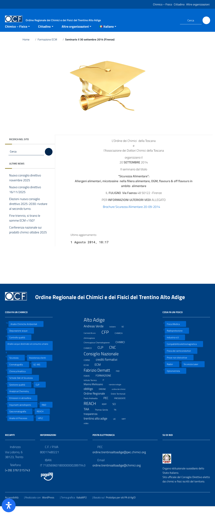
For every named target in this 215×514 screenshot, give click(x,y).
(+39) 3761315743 (17, 477)
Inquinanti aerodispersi (22, 412)
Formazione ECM (49, 46)
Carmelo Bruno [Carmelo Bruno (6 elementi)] (92, 340)
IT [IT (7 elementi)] (105, 387)
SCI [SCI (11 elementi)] (116, 411)
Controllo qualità (19, 344)
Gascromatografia (19, 418)
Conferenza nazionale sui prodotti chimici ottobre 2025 (28, 239)
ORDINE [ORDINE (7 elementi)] (104, 396)
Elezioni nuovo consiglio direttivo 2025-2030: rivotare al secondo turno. (28, 211)
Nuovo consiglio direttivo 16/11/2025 (25, 197)
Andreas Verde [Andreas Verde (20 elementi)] (96, 333)
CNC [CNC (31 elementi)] (114, 354)
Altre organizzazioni (198, 4)
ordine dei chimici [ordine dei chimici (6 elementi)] (121, 396)
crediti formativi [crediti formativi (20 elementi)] (109, 366)
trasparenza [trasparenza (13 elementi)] (93, 421)
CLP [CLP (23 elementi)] (103, 354)
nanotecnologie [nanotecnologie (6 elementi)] (117, 391)
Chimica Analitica (19, 378)
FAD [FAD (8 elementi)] (120, 378)
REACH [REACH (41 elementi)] (92, 410)
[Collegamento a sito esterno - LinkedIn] (173, 20)
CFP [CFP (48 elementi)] (107, 339)
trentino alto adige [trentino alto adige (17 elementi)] (98, 425)
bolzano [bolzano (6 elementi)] (114, 333)
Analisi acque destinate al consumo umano (27, 352)
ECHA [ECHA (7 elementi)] (88, 372)
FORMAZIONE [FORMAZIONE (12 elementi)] (105, 383)
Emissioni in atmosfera (22, 405)
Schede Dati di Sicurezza (23, 385)
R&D (46, 412)
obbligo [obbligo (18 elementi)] (90, 395)
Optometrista (175, 378)
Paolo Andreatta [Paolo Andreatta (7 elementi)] (93, 405)
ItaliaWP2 (83, 505)
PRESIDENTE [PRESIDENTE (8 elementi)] (122, 405)
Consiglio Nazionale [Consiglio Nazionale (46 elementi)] (103, 361)
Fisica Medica (175, 331)
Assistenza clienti (39, 365)
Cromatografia (18, 371)
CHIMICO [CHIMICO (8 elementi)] (90, 355)
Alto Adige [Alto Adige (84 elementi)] (96, 327)
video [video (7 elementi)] (88, 430)
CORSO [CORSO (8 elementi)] (89, 367)
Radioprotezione (177, 337)
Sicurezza (16, 365)
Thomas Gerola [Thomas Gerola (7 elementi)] (103, 416)
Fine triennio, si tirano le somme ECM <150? (24, 225)
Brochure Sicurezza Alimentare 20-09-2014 (133, 214)
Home (28, 46)
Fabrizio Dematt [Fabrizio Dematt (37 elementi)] (99, 377)
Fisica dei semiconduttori (181, 358)
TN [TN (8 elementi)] (117, 416)
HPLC (42, 425)
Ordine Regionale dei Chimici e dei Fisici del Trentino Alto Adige (112, 304)
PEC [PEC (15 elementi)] (108, 405)
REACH (42, 418)
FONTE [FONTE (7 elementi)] (89, 382)
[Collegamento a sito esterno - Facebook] (167, 20)
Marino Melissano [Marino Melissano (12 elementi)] (95, 391)
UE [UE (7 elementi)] (116, 426)
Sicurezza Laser (193, 371)
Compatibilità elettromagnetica (184, 351)
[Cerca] (206, 20)
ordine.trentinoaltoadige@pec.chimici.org (119, 459)
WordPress (50, 505)
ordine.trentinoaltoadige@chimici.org (117, 472)
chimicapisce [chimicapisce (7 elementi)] (91, 345)
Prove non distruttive (179, 364)
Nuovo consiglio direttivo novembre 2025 (25, 185)
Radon (172, 371)
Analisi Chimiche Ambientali (26, 331)
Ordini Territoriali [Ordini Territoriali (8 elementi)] (120, 401)
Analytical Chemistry (21, 398)
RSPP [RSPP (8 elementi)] (106, 411)
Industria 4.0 (175, 344)
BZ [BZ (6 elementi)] (125, 333)
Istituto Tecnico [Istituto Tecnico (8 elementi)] (92, 387)
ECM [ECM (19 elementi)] (100, 371)
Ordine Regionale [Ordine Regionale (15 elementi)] (96, 400)
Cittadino (179, 4)
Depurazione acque (20, 337)
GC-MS (39, 371)
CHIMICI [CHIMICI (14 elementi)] (122, 349)
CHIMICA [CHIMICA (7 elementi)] (121, 340)
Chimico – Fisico (162, 4)
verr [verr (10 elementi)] (126, 426)
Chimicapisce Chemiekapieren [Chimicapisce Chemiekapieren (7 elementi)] (99, 349)
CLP (40, 391)
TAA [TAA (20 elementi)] (88, 416)
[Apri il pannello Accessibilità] (9, 505)
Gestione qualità (19, 391)
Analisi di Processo (20, 425)
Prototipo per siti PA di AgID (123, 505)
